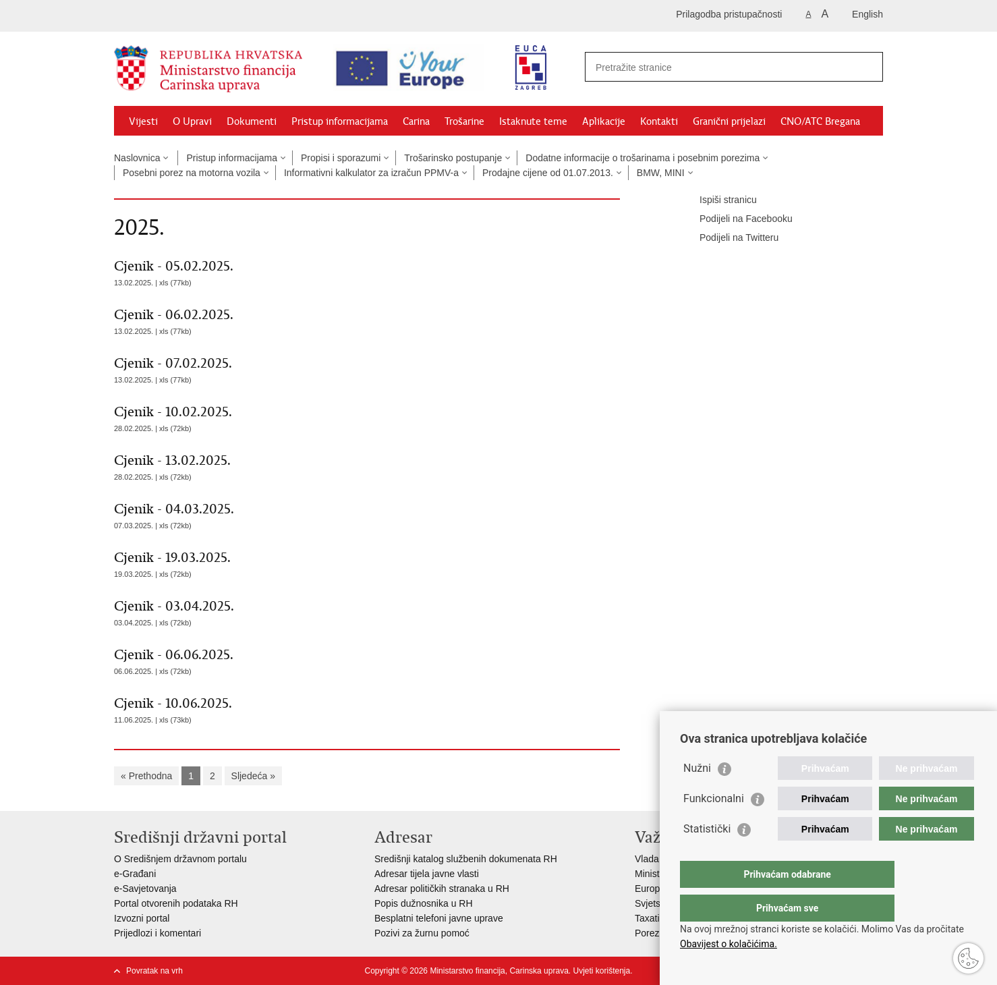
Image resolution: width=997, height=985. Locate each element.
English (867, 14)
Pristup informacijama (339, 121)
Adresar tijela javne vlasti (426, 873)
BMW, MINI (661, 172)
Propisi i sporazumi (340, 157)
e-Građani (135, 873)
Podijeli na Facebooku (737, 219)
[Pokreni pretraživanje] (867, 67)
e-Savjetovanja (145, 888)
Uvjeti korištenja (601, 971)
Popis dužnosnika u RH (423, 903)
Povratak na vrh (154, 971)
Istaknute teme (533, 121)
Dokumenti (252, 121)
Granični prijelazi (729, 121)
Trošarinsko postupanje (453, 157)
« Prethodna (146, 775)
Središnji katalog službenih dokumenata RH (465, 858)
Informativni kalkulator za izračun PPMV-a (371, 172)
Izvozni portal (141, 918)
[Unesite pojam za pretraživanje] (711, 67)
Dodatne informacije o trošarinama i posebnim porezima (642, 157)
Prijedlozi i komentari (157, 933)
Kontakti (659, 121)
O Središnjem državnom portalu (180, 858)
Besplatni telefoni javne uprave (438, 918)
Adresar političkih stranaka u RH (441, 888)
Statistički (707, 855)
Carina (416, 121)
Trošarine (464, 121)
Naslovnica (137, 157)
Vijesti (143, 121)
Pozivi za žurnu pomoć (421, 933)
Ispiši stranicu (719, 200)
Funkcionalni (713, 825)
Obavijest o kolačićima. (728, 943)
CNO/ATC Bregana (820, 121)
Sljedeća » (253, 775)
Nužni (697, 795)
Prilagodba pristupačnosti (729, 14)
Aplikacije (603, 121)
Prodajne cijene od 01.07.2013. (547, 172)
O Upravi (192, 121)
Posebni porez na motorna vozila (191, 172)
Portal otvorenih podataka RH (176, 903)
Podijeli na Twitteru (729, 238)
